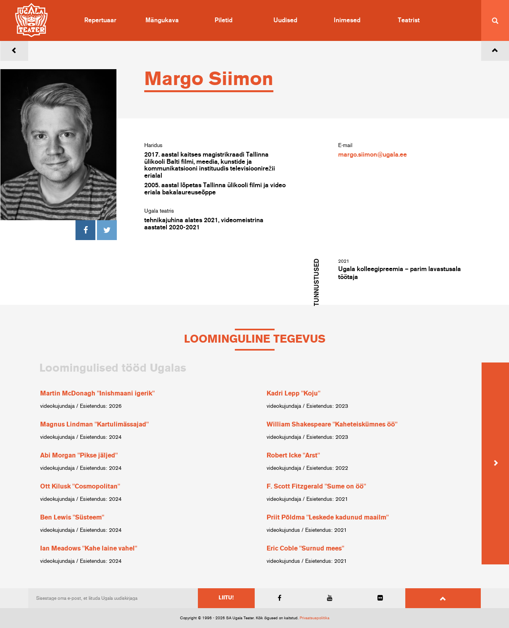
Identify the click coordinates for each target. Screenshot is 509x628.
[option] (141, 463)
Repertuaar (100, 20)
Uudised (285, 20)
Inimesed (347, 20)
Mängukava (162, 20)
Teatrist (409, 20)
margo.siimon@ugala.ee (372, 154)
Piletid (223, 20)
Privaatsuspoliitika (314, 618)
